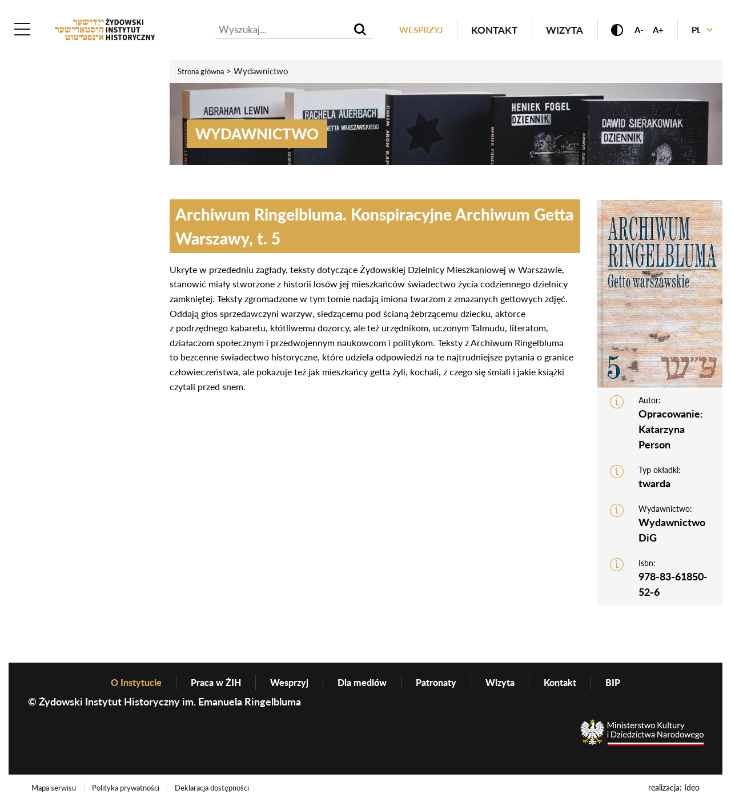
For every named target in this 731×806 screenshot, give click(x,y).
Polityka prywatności (135, 791)
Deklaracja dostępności (229, 791)
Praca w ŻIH (206, 684)
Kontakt (482, 31)
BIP (632, 684)
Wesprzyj (406, 31)
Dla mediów (363, 684)
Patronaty (443, 684)
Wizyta (552, 31)
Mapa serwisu (57, 791)
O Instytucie (120, 684)
